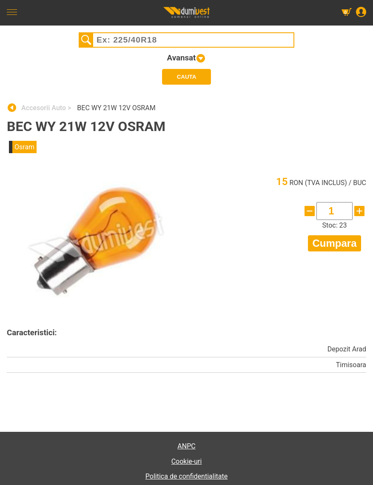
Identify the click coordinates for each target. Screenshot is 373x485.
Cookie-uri (186, 461)
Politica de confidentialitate (186, 476)
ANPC (186, 446)
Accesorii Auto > (47, 108)
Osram (24, 147)
